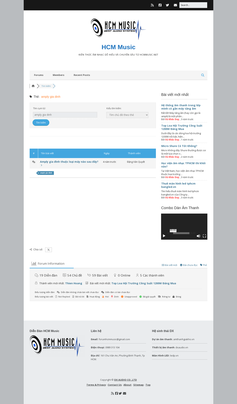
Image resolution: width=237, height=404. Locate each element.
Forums (38, 75)
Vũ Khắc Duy (172, 119)
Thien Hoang (73, 283)
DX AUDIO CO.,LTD (125, 379)
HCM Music (118, 47)
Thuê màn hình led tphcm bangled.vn (178, 185)
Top (148, 384)
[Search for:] (193, 5)
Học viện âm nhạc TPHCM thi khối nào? (183, 164)
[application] (184, 226)
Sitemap (138, 384)
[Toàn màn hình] (204, 236)
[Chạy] (164, 236)
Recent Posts (82, 75)
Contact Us (115, 384)
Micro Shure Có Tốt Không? (179, 146)
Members (58, 75)
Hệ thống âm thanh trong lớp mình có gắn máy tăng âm (181, 106)
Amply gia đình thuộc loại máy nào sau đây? (69, 163)
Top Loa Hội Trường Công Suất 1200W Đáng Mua (181, 127)
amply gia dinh (46, 173)
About (127, 384)
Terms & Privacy (96, 384)
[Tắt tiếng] (198, 236)
